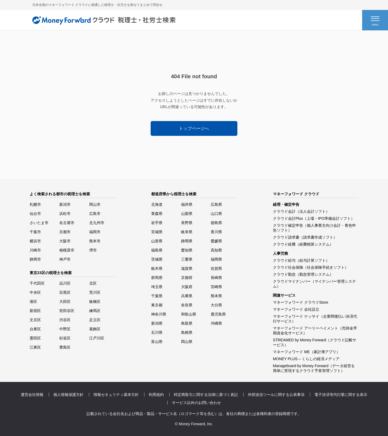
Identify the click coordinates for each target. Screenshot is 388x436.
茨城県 (156, 259)
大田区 (65, 301)
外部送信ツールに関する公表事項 (276, 394)
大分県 (216, 305)
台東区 (35, 329)
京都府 (186, 277)
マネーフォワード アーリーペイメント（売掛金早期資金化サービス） (315, 330)
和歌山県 (188, 314)
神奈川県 (158, 314)
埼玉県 (156, 287)
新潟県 (156, 323)
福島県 (156, 250)
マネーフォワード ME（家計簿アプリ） (306, 352)
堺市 (93, 250)
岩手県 (156, 223)
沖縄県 (216, 323)
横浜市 (35, 241)
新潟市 (65, 204)
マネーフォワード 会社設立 (296, 309)
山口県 (216, 213)
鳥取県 (186, 323)
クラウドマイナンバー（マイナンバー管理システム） (314, 283)
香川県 (216, 232)
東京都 (156, 305)
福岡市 (95, 232)
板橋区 (95, 301)
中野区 (65, 329)
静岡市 (35, 259)
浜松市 (65, 213)
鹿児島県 (218, 314)
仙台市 (35, 213)
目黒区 (65, 292)
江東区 (35, 347)
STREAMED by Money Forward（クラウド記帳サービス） (314, 342)
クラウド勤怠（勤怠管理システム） (303, 274)
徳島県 (216, 223)
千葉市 (35, 232)
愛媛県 (216, 241)
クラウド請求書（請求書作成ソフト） (305, 237)
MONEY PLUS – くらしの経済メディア (306, 359)
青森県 (156, 213)
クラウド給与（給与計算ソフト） (301, 260)
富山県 (156, 341)
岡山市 (95, 204)
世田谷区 (66, 311)
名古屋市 (66, 223)
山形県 (156, 241)
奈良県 (186, 305)
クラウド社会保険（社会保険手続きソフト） (310, 267)
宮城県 (156, 232)
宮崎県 (216, 287)
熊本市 (95, 241)
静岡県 (186, 241)
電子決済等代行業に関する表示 (340, 394)
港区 (33, 301)
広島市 (95, 213)
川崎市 (35, 250)
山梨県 (186, 213)
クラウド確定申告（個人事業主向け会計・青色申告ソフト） (314, 227)
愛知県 (186, 250)
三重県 (186, 259)
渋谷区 (65, 320)
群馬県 (156, 277)
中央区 (35, 292)
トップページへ (194, 128)
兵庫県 (186, 296)
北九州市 (96, 223)
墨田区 (35, 338)
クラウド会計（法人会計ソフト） (301, 211)
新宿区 (35, 311)
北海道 (156, 204)
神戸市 (65, 259)
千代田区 (37, 283)
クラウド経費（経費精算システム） (303, 244)
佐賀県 (216, 268)
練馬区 (95, 311)
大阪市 (65, 241)
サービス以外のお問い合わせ (196, 402)
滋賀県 (186, 268)
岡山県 (186, 341)
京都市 (65, 232)
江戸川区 (96, 338)
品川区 (65, 283)
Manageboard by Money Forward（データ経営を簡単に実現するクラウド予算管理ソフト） (314, 368)
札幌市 (35, 204)
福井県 (186, 204)
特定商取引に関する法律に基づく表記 (206, 394)
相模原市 (66, 250)
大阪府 (186, 287)
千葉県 (156, 296)
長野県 (186, 223)
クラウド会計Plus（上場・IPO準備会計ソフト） (314, 218)
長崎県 (216, 277)
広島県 (216, 204)
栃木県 (156, 268)
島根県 (186, 332)
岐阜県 (186, 232)
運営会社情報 (32, 394)
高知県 (216, 250)
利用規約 (156, 394)
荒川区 (95, 292)
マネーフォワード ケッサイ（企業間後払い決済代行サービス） (315, 318)
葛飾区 (95, 329)
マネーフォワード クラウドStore (300, 302)
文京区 (35, 320)
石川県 (156, 332)
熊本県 (216, 296)
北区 (93, 283)
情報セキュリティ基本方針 (116, 394)
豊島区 (65, 347)
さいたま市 (39, 223)
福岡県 (216, 259)
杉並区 (65, 338)
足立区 (95, 320)
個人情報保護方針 (68, 394)
